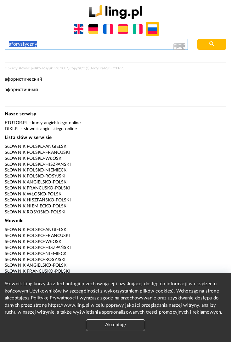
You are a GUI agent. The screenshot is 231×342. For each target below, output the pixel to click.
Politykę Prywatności (53, 298)
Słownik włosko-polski (34, 194)
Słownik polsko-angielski (36, 146)
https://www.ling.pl (69, 305)
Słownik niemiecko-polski (36, 206)
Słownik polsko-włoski (34, 158)
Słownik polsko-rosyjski (35, 176)
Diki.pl (12, 129)
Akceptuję (115, 324)
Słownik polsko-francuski (37, 152)
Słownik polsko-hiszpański (38, 164)
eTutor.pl (16, 123)
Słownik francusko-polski (37, 188)
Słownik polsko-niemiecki (36, 170)
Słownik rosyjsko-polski (35, 212)
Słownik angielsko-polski (36, 182)
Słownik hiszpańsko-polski (38, 200)
